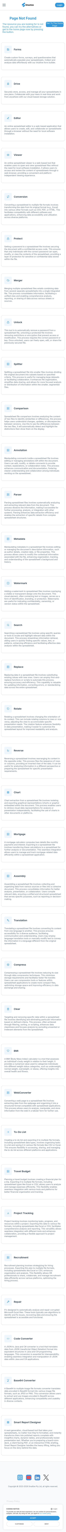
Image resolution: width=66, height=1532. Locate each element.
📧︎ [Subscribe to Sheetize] (20, 1477)
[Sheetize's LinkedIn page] (37, 1477)
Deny (47, 1524)
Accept (33, 1518)
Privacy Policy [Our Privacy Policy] (13, 1501)
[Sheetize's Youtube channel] (29, 1477)
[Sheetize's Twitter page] (46, 1477)
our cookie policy (45, 1513)
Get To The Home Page (55, 24)
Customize (19, 1524)
